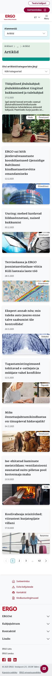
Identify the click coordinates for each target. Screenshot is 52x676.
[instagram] (9, 659)
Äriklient (8, 46)
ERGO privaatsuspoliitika (30, 672)
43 (39, 560)
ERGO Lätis (7, 649)
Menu (46, 17)
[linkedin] (15, 659)
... (32, 561)
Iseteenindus (36, 10)
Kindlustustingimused (25, 598)
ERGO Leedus (8, 653)
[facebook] (4, 659)
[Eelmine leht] (6, 561)
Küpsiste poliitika (9, 672)
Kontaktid (19, 592)
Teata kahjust (39, 3)
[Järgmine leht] (46, 561)
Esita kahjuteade (22, 587)
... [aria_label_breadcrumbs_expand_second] (17, 46)
